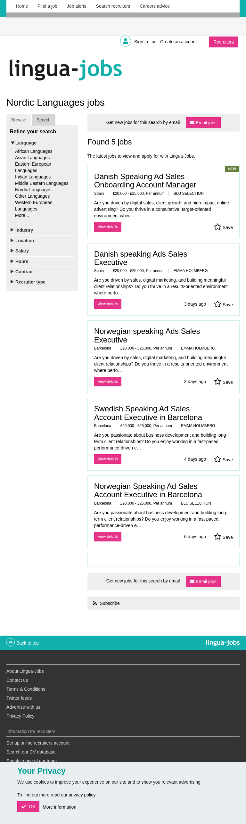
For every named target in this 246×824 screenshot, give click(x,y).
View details (108, 227)
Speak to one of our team (31, 760)
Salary (22, 250)
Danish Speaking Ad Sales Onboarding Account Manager (145, 180)
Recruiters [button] (223, 42)
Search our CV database (30, 751)
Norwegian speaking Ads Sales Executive (147, 335)
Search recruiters (113, 6)
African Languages (34, 151)
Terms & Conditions (25, 689)
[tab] (42, 143)
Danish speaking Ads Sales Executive (140, 258)
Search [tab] (44, 119)
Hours (21, 261)
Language (26, 142)
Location (24, 240)
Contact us (17, 680)
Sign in (141, 41)
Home (22, 6)
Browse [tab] (18, 119)
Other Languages (32, 196)
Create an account (178, 41)
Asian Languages (32, 157)
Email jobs (206, 122)
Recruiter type (30, 281)
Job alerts (76, 6)
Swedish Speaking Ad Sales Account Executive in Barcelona (148, 412)
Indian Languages (33, 176)
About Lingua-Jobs (25, 671)
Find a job (47, 6)
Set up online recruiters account (38, 743)
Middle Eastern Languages (42, 183)
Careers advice (155, 6)
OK (31, 806)
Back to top (27, 643)
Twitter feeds (19, 698)
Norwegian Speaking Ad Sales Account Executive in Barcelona (148, 490)
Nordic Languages (33, 189)
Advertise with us (23, 707)
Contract (24, 271)
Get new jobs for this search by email (143, 122)
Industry (24, 230)
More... (22, 215)
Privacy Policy (20, 716)
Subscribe (109, 603)
